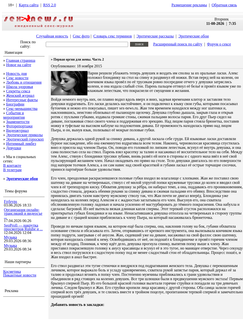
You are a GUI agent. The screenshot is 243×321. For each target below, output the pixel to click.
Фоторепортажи (19, 126)
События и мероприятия (14, 115)
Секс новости (17, 78)
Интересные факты (22, 100)
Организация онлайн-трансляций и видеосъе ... (23, 213)
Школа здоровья (19, 87)
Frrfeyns (10, 201)
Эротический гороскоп (25, 139)
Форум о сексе (219, 44)
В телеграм (12, 170)
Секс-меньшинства (21, 109)
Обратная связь (224, 5)
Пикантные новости (19, 275)
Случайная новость (52, 36)
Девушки (13, 148)
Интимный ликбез (21, 144)
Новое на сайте (18, 65)
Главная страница (20, 60)
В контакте (12, 165)
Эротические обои (193, 36)
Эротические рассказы (155, 36)
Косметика (12, 271)
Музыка (10, 237)
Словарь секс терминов (112, 36)
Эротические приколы (24, 135)
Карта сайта (28, 5)
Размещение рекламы (189, 5)
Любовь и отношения (24, 82)
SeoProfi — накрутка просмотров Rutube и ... (23, 227)
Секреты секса (18, 91)
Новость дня (16, 73)
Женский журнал (20, 95)
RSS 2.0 (49, 5)
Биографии (15, 104)
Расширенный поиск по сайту (177, 44)
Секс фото (81, 36)
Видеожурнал (17, 130)
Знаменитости (17, 122)
